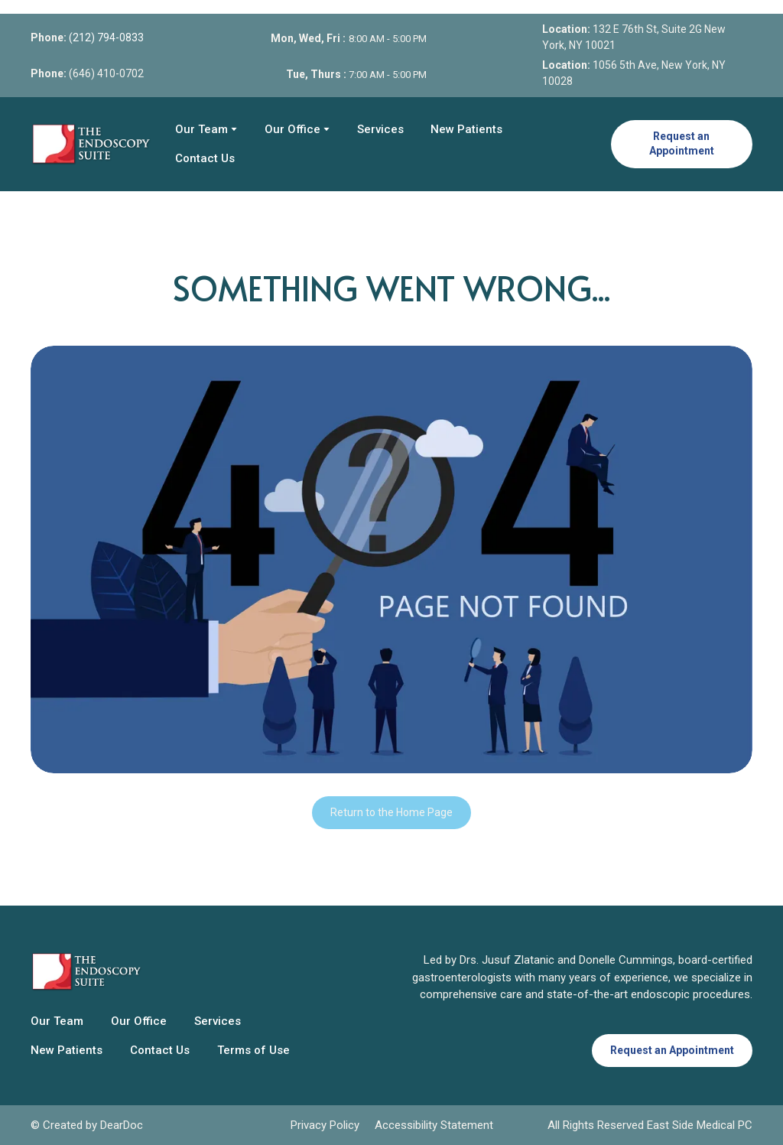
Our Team (201, 129)
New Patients (466, 129)
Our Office (292, 129)
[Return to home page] (91, 143)
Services (380, 129)
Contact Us (205, 158)
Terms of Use (253, 1050)
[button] (681, 144)
